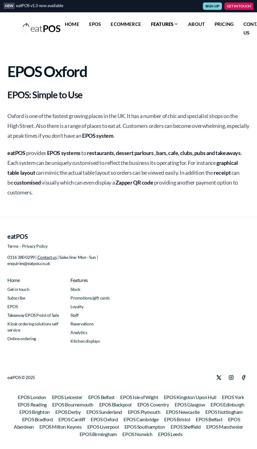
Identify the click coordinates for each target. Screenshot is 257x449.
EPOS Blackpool (115, 404)
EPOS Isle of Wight (139, 397)
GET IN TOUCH (239, 6)
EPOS (95, 24)
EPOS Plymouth (144, 412)
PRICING (224, 24)
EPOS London (32, 397)
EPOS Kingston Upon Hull (190, 397)
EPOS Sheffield (186, 427)
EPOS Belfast (102, 397)
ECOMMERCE (126, 24)
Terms (12, 246)
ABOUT (196, 24)
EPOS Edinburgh (227, 404)
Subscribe (16, 297)
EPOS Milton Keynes (60, 427)
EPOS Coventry (153, 404)
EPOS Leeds (170, 434)
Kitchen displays (85, 341)
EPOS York (233, 397)
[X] (219, 377)
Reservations (81, 323)
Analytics (78, 332)
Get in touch (18, 289)
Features (164, 24)
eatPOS (17, 236)
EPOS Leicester (67, 397)
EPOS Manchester (224, 427)
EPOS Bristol (177, 419)
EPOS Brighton (34, 412)
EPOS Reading (33, 404)
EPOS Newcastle (183, 412)
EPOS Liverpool (103, 427)
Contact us (47, 257)
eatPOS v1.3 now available (39, 5)
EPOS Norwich (137, 434)
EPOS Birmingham (99, 434)
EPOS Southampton (145, 427)
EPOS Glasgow (190, 404)
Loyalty (76, 306)
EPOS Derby (68, 412)
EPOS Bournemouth (73, 404)
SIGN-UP (212, 6)
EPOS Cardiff (72, 419)
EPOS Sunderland (104, 412)
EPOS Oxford (105, 419)
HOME (72, 24)
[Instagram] (231, 377)
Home (13, 280)
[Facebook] (243, 377)
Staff (74, 315)
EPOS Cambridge (141, 419)
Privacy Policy (35, 246)
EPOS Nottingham (224, 412)
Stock (75, 289)
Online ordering (21, 338)
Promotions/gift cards (90, 297)
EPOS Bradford (37, 419)
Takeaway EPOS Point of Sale (33, 315)
